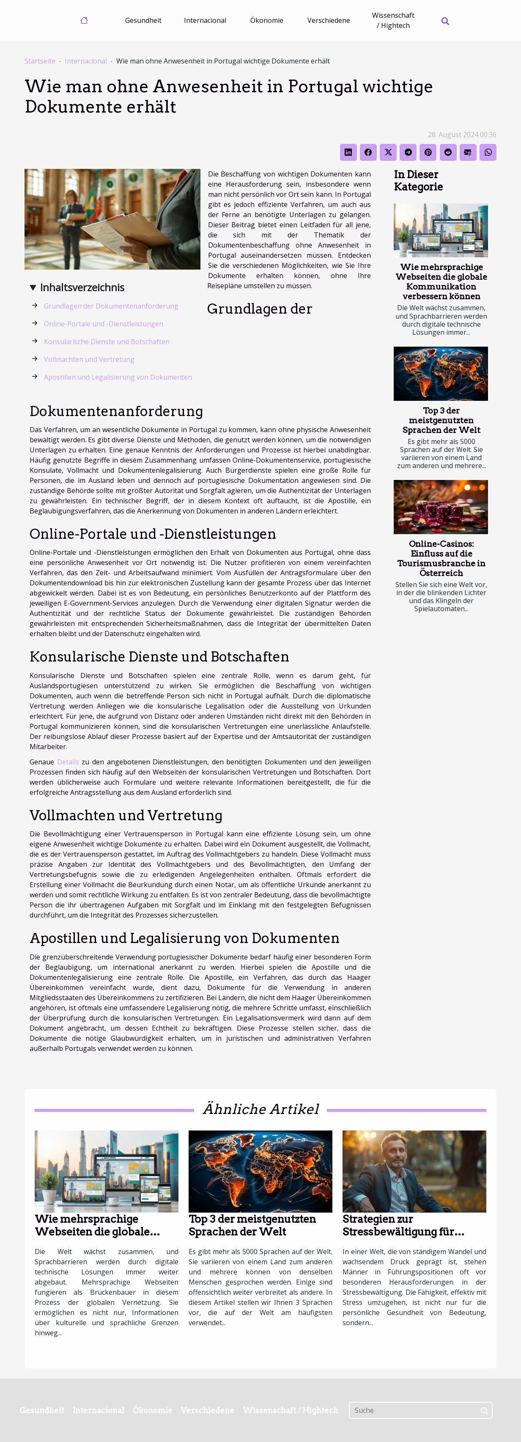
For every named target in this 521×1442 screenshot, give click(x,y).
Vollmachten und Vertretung (89, 359)
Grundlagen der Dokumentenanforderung (111, 306)
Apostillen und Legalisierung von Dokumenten (118, 377)
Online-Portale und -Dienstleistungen (103, 323)
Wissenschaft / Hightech (393, 20)
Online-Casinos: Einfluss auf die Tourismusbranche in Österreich (441, 558)
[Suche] (421, 1410)
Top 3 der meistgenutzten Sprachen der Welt (441, 420)
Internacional (205, 20)
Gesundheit (143, 20)
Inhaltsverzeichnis (82, 287)
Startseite (40, 61)
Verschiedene (328, 20)
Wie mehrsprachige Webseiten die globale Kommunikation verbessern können (441, 281)
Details (68, 761)
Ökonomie (266, 20)
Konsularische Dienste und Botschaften (107, 341)
